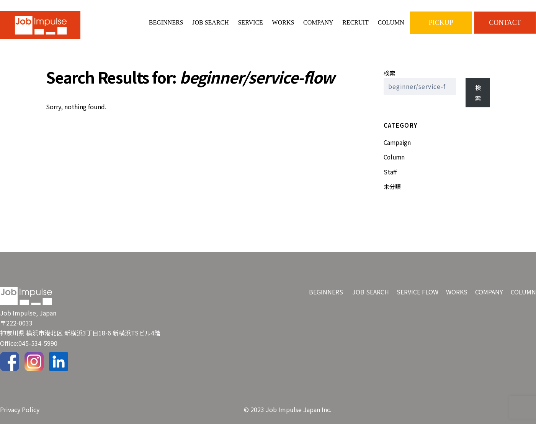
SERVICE (250, 22)
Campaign (397, 142)
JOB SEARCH (210, 22)
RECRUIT (355, 22)
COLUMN (390, 22)
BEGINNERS (166, 22)
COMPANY (318, 22)
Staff (390, 172)
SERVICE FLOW (417, 291)
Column (394, 157)
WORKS (283, 22)
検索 (389, 73)
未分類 (392, 186)
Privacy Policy (19, 409)
